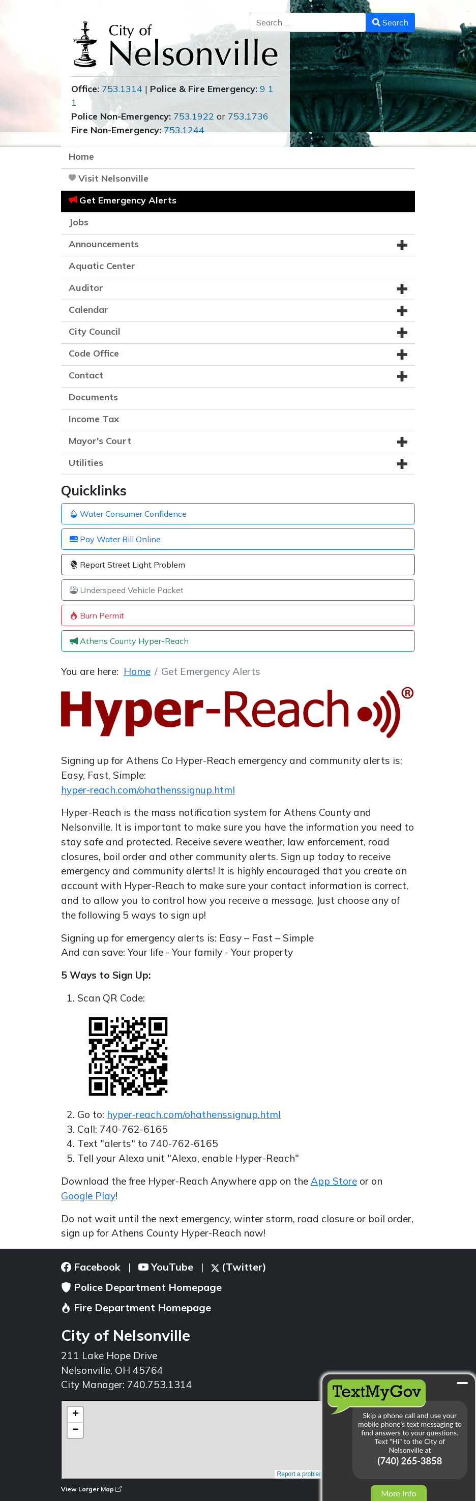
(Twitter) (238, 1266)
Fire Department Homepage (136, 1307)
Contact (86, 375)
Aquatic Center (102, 266)
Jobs (78, 222)
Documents (93, 397)
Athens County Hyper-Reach (129, 641)
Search (390, 22)
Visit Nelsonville (113, 178)
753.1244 (184, 130)
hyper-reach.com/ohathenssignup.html (148, 790)
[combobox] (308, 22)
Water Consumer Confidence (128, 514)
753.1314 (122, 89)
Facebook (91, 1266)
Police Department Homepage (141, 1287)
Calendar (88, 309)
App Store (334, 1181)
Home (81, 156)
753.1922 (193, 116)
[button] (402, 245)
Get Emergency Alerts (127, 200)
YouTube (165, 1266)
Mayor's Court (100, 441)
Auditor (86, 287)
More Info (398, 1493)
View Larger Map (91, 1489)
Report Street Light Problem (127, 565)
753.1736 (248, 116)
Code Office (94, 353)
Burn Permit (97, 615)
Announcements (104, 244)
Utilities (86, 462)
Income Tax (94, 419)
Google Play (88, 1196)
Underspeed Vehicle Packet (127, 590)
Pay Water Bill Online (115, 539)
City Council (95, 331)
